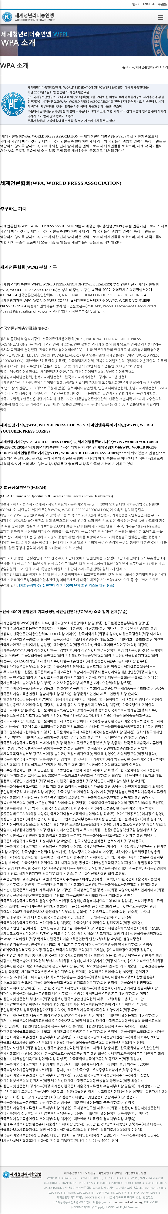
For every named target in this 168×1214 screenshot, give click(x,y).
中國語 (162, 4)
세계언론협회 (144, 67)
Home (130, 67)
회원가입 (103, 1173)
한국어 (136, 4)
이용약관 (117, 1173)
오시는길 (90, 1173)
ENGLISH (149, 4)
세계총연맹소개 (73, 1173)
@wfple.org (134, 1202)
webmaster (120, 1202)
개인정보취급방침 (135, 1173)
